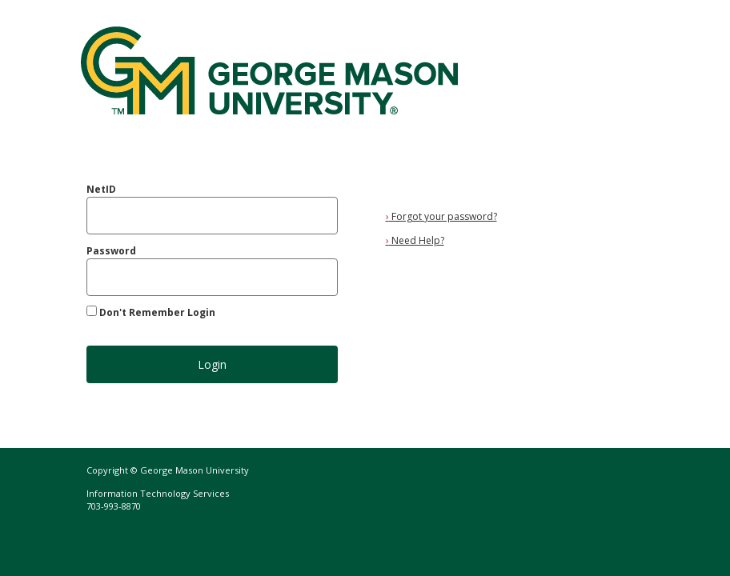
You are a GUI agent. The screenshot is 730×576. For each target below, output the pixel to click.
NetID (101, 189)
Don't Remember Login (157, 312)
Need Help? (415, 240)
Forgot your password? (441, 216)
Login (212, 364)
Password (111, 251)
